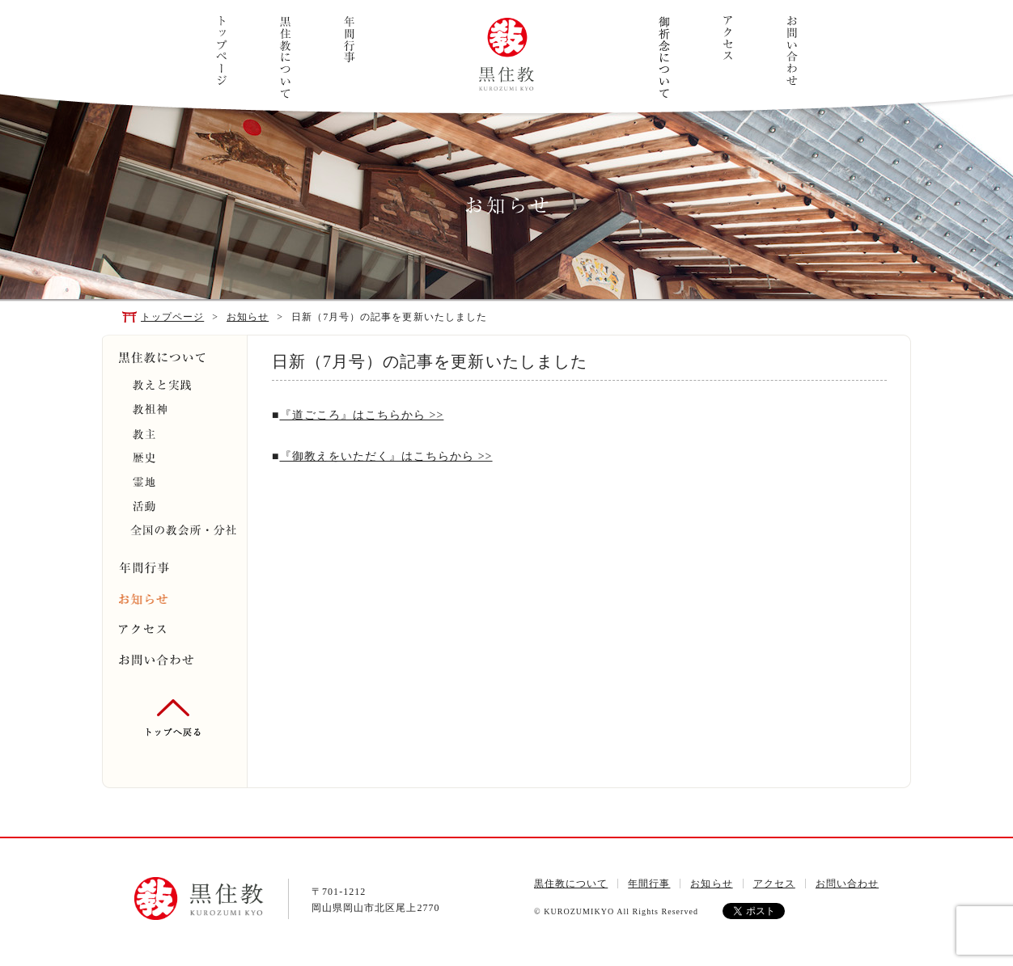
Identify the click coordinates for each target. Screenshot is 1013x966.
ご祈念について (664, 57)
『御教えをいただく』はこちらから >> (386, 456)
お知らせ (248, 317)
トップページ (221, 50)
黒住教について (285, 57)
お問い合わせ (792, 50)
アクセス (728, 38)
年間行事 (349, 39)
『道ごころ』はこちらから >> (362, 415)
